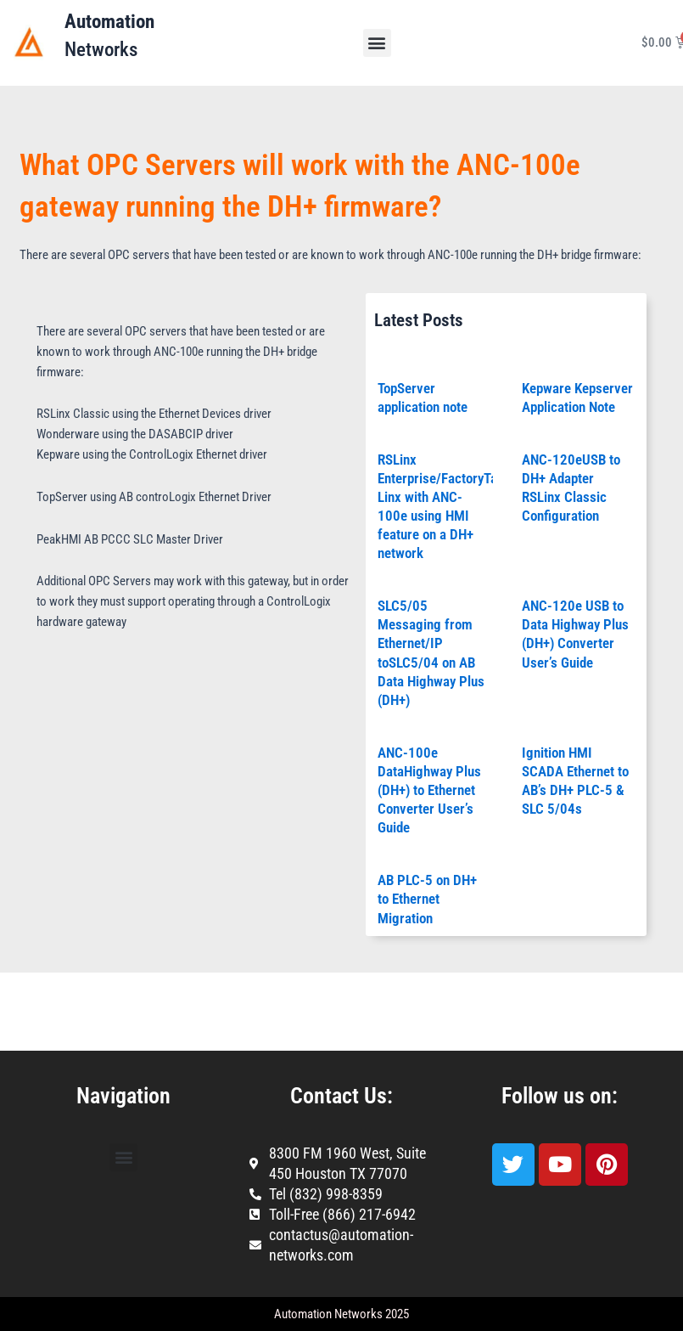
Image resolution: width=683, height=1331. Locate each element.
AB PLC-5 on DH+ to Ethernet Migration (427, 898)
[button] (377, 43)
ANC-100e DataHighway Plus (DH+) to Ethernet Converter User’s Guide (429, 790)
